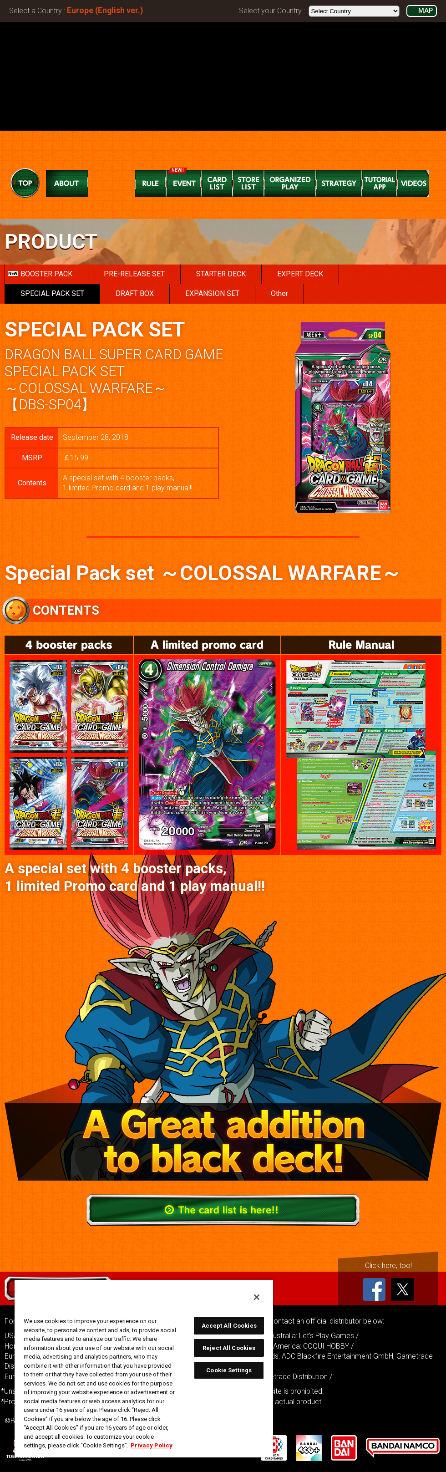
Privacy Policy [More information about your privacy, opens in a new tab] (151, 1445)
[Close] (257, 1297)
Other (279, 293)
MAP (425, 11)
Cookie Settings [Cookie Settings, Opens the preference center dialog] (229, 1370)
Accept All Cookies (229, 1325)
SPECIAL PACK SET (52, 293)
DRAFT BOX (135, 293)
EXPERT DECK (300, 274)
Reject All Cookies (229, 1348)
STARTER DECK (221, 274)
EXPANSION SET (212, 293)
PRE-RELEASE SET (134, 274)
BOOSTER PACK (40, 274)
